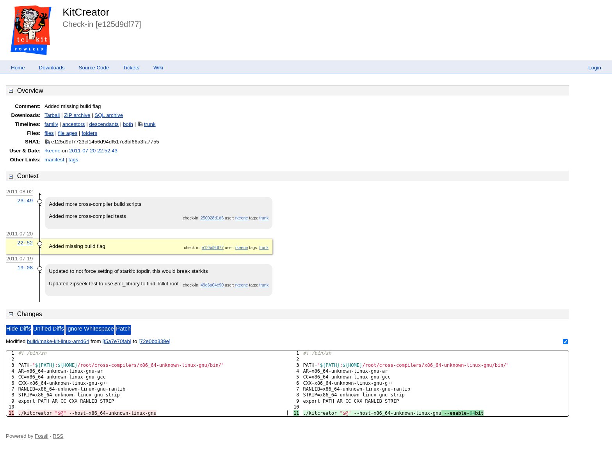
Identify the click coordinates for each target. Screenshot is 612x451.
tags (73, 160)
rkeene (52, 151)
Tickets (131, 68)
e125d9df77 (213, 247)
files (49, 133)
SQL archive (108, 115)
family (51, 124)
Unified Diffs (48, 328)
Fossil (41, 436)
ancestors (73, 124)
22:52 (25, 242)
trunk (150, 124)
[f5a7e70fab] (116, 341)
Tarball (52, 115)
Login (594, 68)
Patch (123, 328)
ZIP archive (77, 115)
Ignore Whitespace (90, 328)
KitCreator (85, 12)
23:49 (25, 200)
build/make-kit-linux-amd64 (58, 341)
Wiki (158, 68)
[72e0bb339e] (155, 341)
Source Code (94, 68)
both (128, 124)
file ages (68, 133)
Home (18, 68)
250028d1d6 (212, 218)
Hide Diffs (18, 328)
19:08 (25, 267)
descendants (104, 124)
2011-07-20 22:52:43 (93, 151)
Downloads (52, 68)
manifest (54, 160)
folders (89, 133)
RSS (58, 436)
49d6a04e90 (212, 285)
